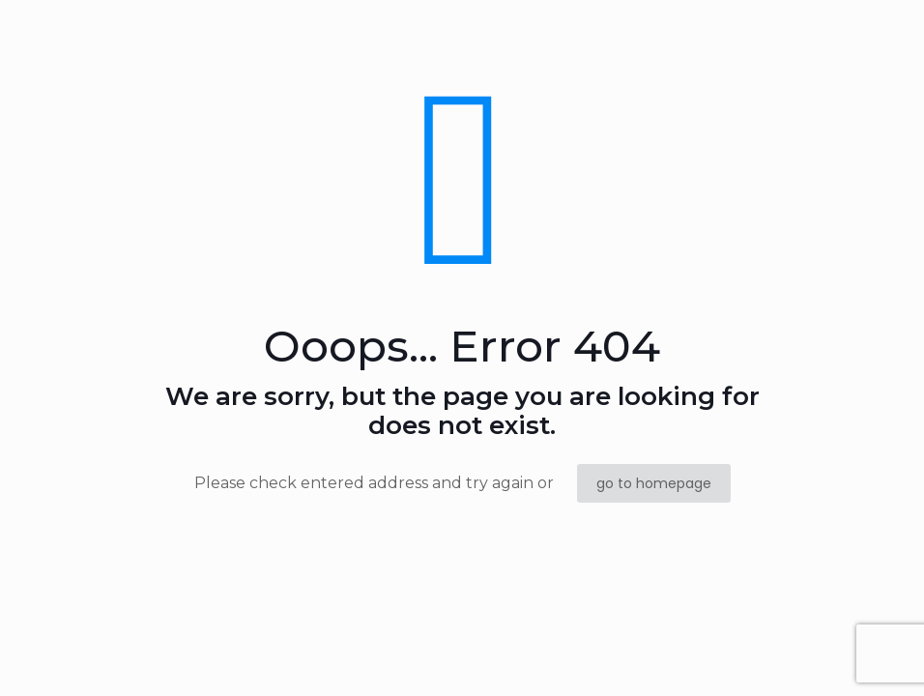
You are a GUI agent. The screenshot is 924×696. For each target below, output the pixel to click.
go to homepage (653, 483)
